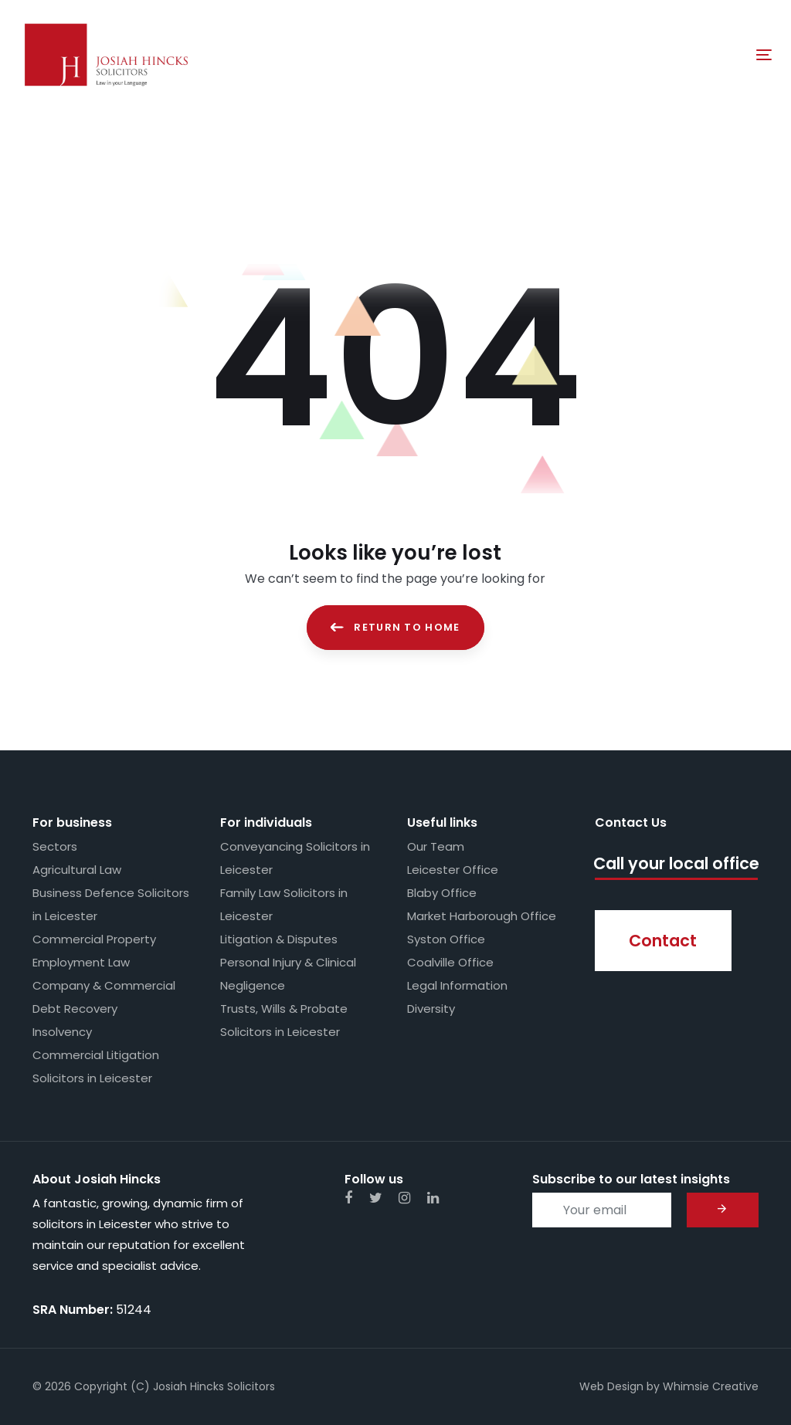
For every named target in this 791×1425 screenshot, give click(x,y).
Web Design (611, 1386)
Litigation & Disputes (279, 939)
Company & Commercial (103, 985)
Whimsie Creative (711, 1386)
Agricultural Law (76, 869)
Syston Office (446, 939)
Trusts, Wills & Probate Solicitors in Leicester (284, 1020)
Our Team (435, 846)
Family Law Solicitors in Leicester (284, 904)
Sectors (54, 846)
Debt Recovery (74, 1008)
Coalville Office (450, 962)
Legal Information (457, 985)
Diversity (431, 1008)
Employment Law (81, 962)
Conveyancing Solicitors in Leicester (295, 858)
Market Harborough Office (481, 916)
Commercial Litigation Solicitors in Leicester (95, 1066)
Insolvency (62, 1032)
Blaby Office (442, 893)
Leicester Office (452, 869)
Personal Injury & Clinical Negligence (288, 973)
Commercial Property (94, 939)
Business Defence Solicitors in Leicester (110, 904)
